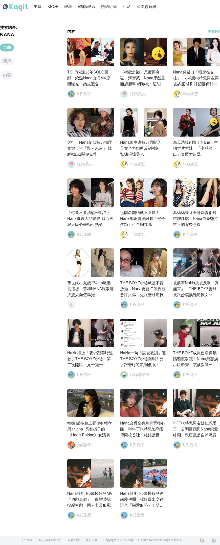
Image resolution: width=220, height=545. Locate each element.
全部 (7, 47)
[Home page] (15, 7)
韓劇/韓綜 (86, 6)
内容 (7, 75)
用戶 (7, 61)
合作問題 (74, 540)
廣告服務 (92, 540)
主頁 (38, 6)
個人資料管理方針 (50, 540)
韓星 (68, 6)
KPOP (52, 6)
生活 (127, 6)
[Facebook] (201, 540)
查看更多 (214, 31)
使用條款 (26, 540)
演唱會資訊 (146, 6)
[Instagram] (213, 540)
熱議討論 (109, 6)
